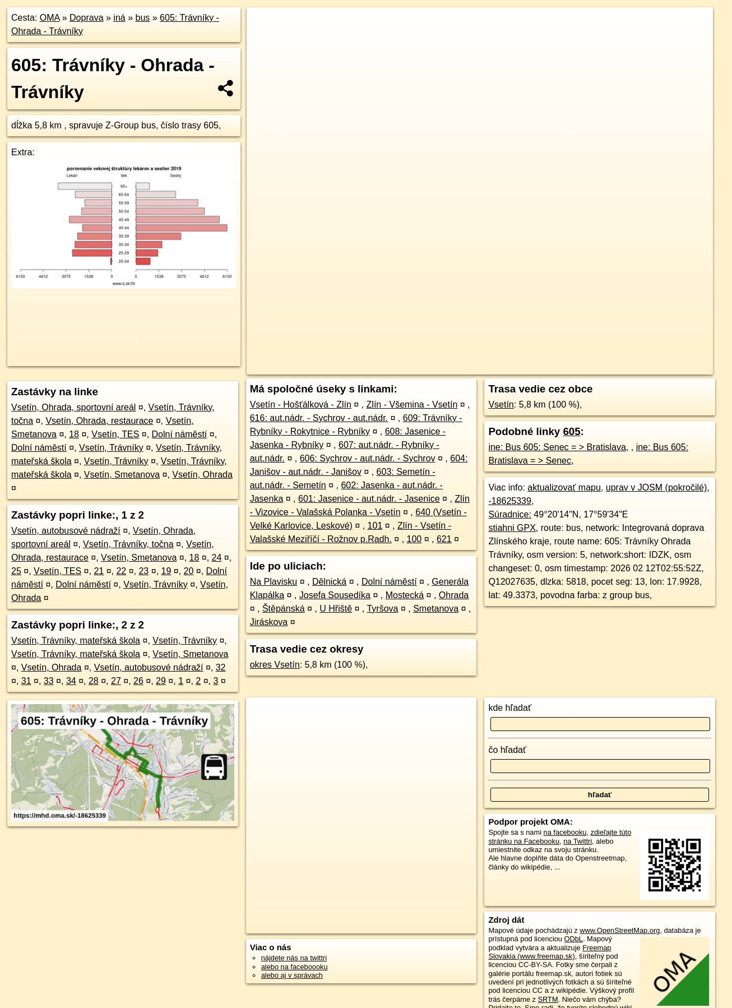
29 (161, 681)
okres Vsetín (275, 664)
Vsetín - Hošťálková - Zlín (300, 404)
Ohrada (454, 595)
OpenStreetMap (519, 366)
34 (71, 681)
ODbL (573, 939)
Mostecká (405, 595)
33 (49, 681)
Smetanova (435, 608)
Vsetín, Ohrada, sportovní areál (73, 407)
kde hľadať (509, 708)
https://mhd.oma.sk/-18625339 (664, 366)
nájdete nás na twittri (294, 958)
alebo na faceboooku (294, 967)
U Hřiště (335, 608)
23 (143, 571)
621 (444, 539)
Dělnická (329, 581)
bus (142, 17)
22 (121, 571)
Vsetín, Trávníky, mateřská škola (75, 640)
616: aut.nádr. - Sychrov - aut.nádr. (319, 418)
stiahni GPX (511, 528)
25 (16, 571)
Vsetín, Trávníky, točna (128, 544)
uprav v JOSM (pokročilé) (656, 487)
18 (74, 434)
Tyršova (382, 608)
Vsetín (500, 404)
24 (217, 557)
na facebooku (565, 832)
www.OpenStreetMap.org (620, 930)
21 (99, 571)
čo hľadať (507, 750)
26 (138, 681)
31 (26, 681)
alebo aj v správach (292, 975)
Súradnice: (509, 514)
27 (116, 681)
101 (375, 525)
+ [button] (266, 26)
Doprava (86, 17)
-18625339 (509, 501)
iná (119, 17)
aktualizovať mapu (564, 487)
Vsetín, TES (115, 434)
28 (94, 681)
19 (166, 571)
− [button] (266, 43)
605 (571, 431)
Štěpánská (283, 608)
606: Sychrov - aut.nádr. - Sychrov (368, 458)
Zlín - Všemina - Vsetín (412, 404)
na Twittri (577, 841)
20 (189, 571)
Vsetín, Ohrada (202, 474)
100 (414, 539)
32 (221, 667)
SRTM (548, 999)
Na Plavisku (273, 581)
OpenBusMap (579, 366)
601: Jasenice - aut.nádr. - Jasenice (369, 498)
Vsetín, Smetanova (122, 474)
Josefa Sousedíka (334, 595)
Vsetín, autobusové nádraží (66, 530)
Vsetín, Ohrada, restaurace (99, 421)
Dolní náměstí (179, 434)
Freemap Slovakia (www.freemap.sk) (549, 952)
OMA (50, 17)
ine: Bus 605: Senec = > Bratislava (557, 447)
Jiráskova (269, 622)
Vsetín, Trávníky (111, 447)
